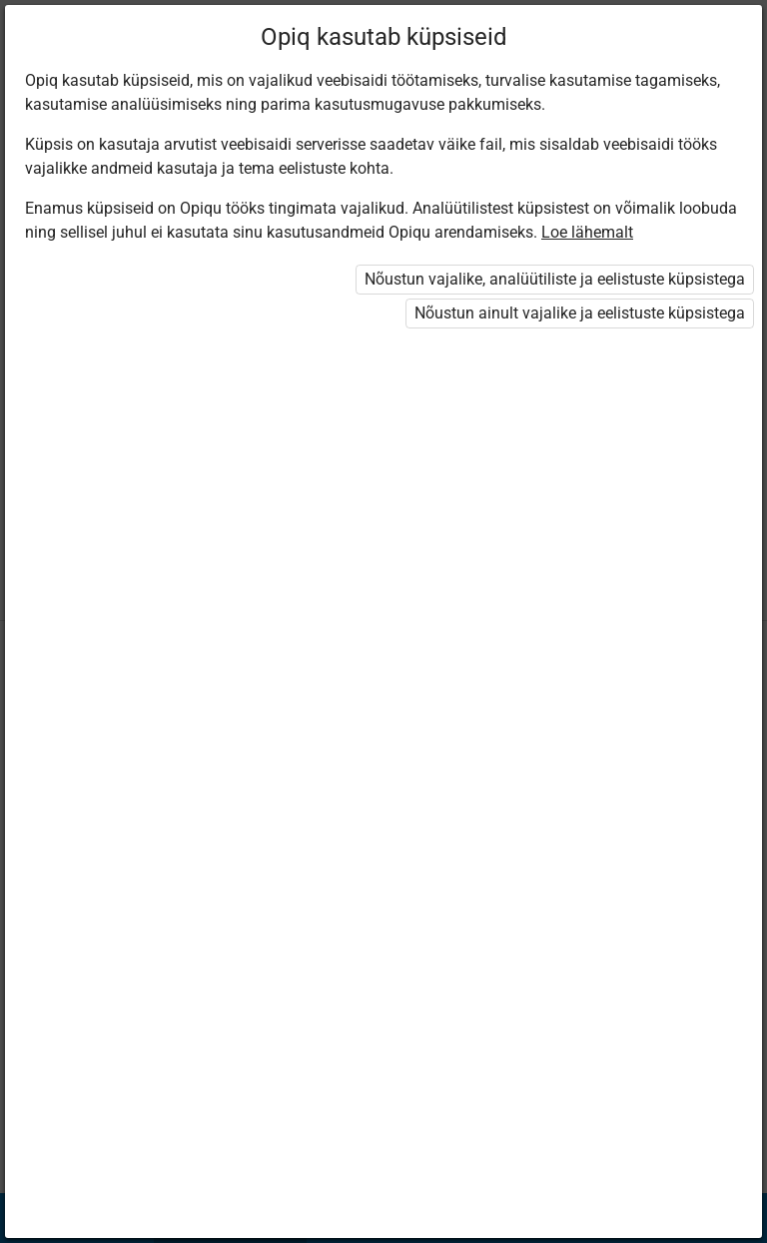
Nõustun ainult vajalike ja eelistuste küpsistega (579, 313)
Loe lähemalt (587, 232)
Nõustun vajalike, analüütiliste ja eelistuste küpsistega (555, 279)
